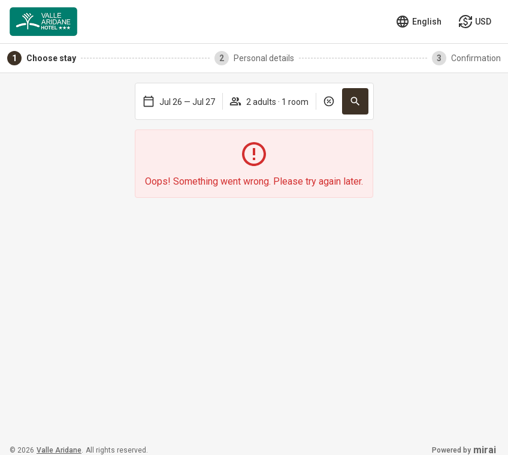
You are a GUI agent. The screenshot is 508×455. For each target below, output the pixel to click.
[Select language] (418, 21)
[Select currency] (474, 21)
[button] (355, 101)
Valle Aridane (59, 450)
